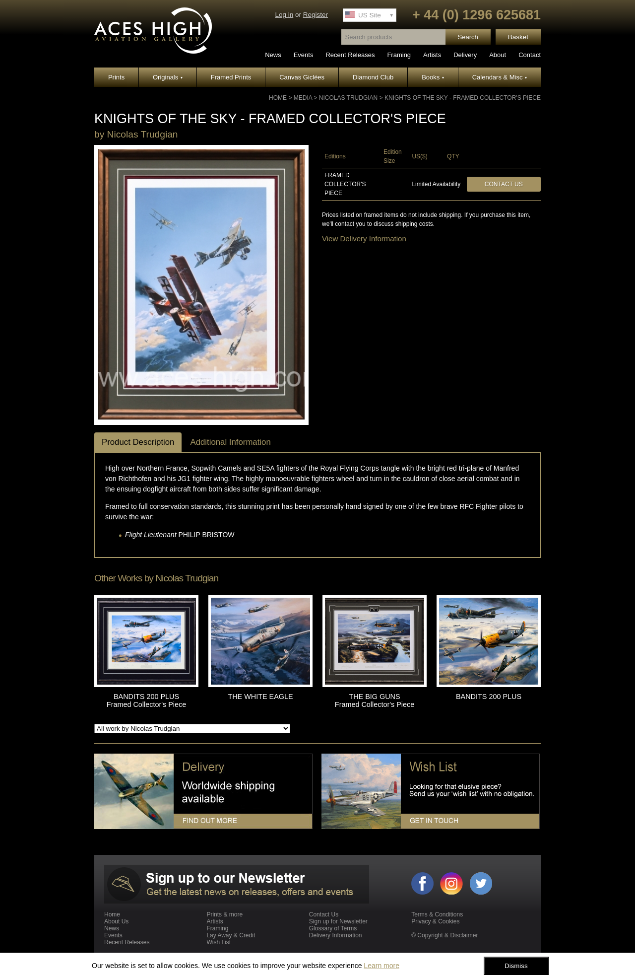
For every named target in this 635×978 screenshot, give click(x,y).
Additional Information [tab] (230, 442)
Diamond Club (373, 77)
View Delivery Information (364, 238)
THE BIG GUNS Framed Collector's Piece (374, 700)
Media (303, 97)
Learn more (381, 966)
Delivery (465, 55)
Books (433, 77)
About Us (116, 921)
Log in (284, 14)
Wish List (218, 942)
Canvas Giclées (301, 77)
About (497, 55)
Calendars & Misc (499, 77)
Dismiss (516, 966)
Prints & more (224, 914)
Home (278, 97)
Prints (116, 77)
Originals (168, 77)
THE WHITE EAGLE (260, 696)
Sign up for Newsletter (338, 921)
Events (304, 55)
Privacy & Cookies (435, 921)
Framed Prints (231, 77)
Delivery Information (335, 935)
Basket (518, 37)
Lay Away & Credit (230, 935)
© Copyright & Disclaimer (444, 935)
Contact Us (504, 184)
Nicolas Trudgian (348, 97)
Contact (529, 55)
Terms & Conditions (437, 914)
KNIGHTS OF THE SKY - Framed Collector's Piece (462, 97)
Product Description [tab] (138, 442)
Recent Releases (350, 55)
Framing (399, 55)
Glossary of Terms (333, 928)
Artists (432, 55)
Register (315, 14)
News (273, 55)
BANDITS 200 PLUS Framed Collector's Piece (146, 700)
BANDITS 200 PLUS (488, 696)
